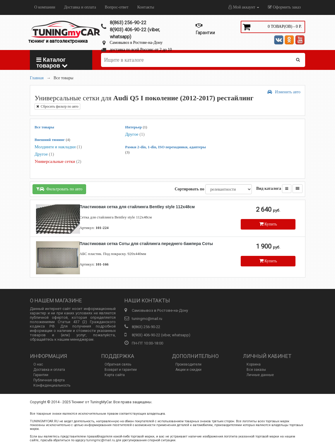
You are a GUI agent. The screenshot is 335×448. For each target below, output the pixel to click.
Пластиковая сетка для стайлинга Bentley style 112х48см (137, 206)
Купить (268, 223)
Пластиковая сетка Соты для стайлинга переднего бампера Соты (146, 243)
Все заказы (256, 370)
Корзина (254, 364)
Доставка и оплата (80, 7)
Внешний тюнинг (52, 139)
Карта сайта (115, 375)
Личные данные (260, 375)
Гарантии (40, 375)
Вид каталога (268, 188)
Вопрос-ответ (117, 7)
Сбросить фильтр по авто (57, 106)
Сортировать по (189, 189)
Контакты (145, 7)
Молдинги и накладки (58, 146)
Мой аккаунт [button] (243, 7)
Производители (188, 364)
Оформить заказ (284, 7)
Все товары (44, 127)
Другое (44, 154)
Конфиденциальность (51, 385)
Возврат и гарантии (121, 370)
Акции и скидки (188, 370)
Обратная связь (118, 364)
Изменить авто (283, 92)
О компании (44, 7)
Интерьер (136, 127)
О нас (38, 364)
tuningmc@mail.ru (147, 318)
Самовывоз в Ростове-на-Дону (136, 42)
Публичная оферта (49, 380)
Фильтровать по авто (59, 189)
